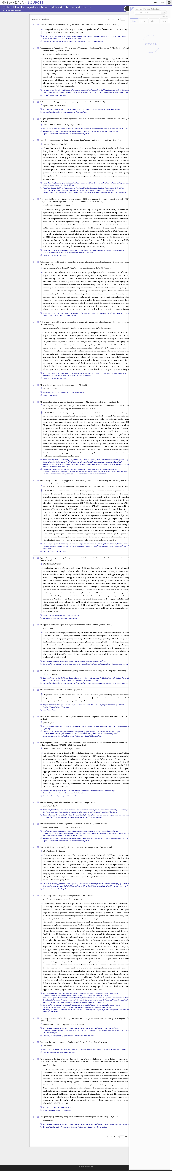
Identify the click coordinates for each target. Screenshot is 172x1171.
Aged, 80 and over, (58, 313)
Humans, (100, 313)
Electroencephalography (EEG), (71, 460)
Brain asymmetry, (54, 460)
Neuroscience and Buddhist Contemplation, (100, 190)
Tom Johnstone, (82, 486)
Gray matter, (98, 183)
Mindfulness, (82, 462)
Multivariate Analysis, (124, 313)
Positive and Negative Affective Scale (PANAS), (116, 464)
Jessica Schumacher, (81, 405)
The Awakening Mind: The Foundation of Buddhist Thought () (67, 802)
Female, (93, 313)
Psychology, (57, 680)
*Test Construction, (98, 791)
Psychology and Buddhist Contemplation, (57, 1009)
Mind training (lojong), (126, 810)
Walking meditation (92, 680)
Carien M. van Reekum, (52, 268)
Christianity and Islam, (51, 392)
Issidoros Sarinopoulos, (66, 486)
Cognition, (74, 884)
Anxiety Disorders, (61, 544)
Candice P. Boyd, (61, 54)
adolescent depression (121, 92)
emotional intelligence (50, 1032)
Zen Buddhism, (92, 188)
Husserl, (72, 1000)
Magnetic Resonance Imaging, (60, 546)
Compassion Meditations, (76, 817)
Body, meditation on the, (51, 678)
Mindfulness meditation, (100, 128)
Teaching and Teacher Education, (101, 92)
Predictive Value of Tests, (93, 546)
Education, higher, (80, 833)
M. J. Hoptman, (49, 851)
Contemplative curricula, (91, 831)
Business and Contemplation (84, 1035)
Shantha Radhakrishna (52, 564)
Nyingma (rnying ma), (50, 38)
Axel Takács (47, 1046)
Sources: (6, 10)
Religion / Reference (62, 707)
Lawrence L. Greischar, (86, 268)
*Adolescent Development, (52, 791)
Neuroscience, (128, 183)
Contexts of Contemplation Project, (54, 664)
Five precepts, (92, 833)
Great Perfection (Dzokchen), (123, 998)
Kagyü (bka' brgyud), (120, 36)
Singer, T (69, 205)
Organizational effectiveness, (98, 1030)
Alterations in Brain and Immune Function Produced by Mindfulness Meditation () (79, 402)
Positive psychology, (99, 109)
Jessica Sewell (73, 54)
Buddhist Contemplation (96, 41)
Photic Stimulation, (49, 315)
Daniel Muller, (111, 405)
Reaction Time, (62, 315)
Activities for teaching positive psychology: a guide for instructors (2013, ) (72, 101)
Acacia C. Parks (60, 105)
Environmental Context (63, 1110)
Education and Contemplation (77, 112)
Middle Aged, (112, 313)
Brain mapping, (53, 884)
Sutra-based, (63, 38)
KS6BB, (102, 678)
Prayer (81, 392)
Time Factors (71, 315)
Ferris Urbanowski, (50, 408)
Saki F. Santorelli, (125, 405)
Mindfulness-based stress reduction (55, 466)
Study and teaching (113, 109)
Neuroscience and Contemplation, (80, 192)
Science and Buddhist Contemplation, (55, 192)
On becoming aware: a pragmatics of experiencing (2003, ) (66, 895)
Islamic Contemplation (50, 395)
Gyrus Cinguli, (128, 544)
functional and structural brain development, (109, 250)
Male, (105, 313)
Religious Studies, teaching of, (61, 835)
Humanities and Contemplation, (93, 838)
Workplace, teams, (123, 1030)
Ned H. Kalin (123, 486)
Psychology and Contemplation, (100, 664)
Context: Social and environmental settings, (76, 109)
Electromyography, (76, 313)
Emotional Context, (49, 1110)
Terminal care (128, 1124)
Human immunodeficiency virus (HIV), (115, 460)
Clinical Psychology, (129, 90)
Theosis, (114, 1049)
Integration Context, (49, 618)
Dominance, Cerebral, (96, 884)
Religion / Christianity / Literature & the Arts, (86, 705)
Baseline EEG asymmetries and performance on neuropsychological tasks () (76, 847)
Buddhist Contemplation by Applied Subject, (72, 188)
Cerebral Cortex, (64, 884)
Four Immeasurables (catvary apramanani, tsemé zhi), (110, 815)
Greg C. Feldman (76, 125)
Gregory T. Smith (73, 748)
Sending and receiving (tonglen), (54, 812)
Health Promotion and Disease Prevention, (58, 92)
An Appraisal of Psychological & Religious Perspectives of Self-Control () (76, 624)
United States (77, 38)
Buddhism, (59, 183)
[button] (169, 2)
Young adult (47, 548)
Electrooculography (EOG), (92, 460)
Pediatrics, (76, 92)
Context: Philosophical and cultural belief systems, (75, 36)
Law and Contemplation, (110, 131)
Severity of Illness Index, (122, 546)
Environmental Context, (51, 131)
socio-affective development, (68, 252)
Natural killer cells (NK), (82, 464)
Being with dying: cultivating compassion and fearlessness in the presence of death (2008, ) (79, 1116)
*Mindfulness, (86, 791)
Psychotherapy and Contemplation (54, 95)
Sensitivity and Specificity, (97, 886)
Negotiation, (114, 128)
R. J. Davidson (61, 851)
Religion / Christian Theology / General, (57, 705)
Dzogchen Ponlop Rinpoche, (103, 36)
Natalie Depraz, (49, 899)
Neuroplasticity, (116, 183)
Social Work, (85, 92)
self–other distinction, (50, 252)
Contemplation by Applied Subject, (54, 112)
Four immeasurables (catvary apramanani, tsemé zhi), (98, 810)
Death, (106, 1124)
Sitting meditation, (78, 680)
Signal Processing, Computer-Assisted (119, 886)
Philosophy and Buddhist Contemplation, (98, 1007)
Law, (75, 128)
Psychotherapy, (66, 680)
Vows (115, 812)
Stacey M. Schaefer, (69, 268)
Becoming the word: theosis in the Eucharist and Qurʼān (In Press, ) (73, 1042)
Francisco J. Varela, (63, 899)
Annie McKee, (48, 1024)
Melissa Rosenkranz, (97, 405)
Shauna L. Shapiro (50, 674)
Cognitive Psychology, (85, 993)
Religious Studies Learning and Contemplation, (120, 838)
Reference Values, (81, 886)
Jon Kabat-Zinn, (66, 405)
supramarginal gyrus (86, 252)
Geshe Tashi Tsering (51, 806)
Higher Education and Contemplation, (55, 134)
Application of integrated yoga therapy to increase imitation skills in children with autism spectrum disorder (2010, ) (86, 559)
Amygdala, (51, 544)
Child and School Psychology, (111, 90)
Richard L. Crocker (50, 388)
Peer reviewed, (92, 1049)
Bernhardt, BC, (59, 205)
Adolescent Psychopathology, (90, 90)
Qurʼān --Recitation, (104, 1049)
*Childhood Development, (71, 791)
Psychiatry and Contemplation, (77, 469)
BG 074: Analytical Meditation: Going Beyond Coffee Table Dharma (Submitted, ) (79, 24)
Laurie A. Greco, (49, 748)
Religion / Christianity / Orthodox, (114, 705)
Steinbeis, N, (48, 205)
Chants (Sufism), (49, 1049)
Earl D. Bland (48, 628)
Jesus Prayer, (47, 710)
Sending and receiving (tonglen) (93, 1002)
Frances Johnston (77, 1024)
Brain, (45, 460)
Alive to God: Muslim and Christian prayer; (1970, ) (63, 385)
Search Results (16, 10)
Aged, (49, 313)
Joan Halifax (48, 1120)
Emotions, (87, 313)
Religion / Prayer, (49, 707)
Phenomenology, (124, 726)
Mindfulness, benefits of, (113, 462)
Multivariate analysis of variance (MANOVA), (58, 464)
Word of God (121, 1049)
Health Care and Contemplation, (117, 471)
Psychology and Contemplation (67, 618)
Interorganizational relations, (53, 1030)
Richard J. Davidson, (51, 405)
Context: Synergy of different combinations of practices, (62, 998)
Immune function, (49, 462)
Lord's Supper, (81, 1049)
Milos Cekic (63, 144)
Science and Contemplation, (101, 192)
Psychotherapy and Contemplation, (94, 471)
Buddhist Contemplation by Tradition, (111, 188)
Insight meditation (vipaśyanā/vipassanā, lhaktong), (115, 833)
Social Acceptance (80, 793)
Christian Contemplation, (51, 1052)
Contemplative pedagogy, (52, 109)
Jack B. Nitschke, (49, 486)
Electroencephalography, (113, 884)
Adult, (45, 313)
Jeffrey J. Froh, (48, 105)
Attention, (51, 183)
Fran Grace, (65, 827)
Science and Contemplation (96, 474)
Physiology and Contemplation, (76, 474)
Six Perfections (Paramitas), (99, 812)
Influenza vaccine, (62, 462)
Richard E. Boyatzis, (62, 1024)
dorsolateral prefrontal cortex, (61, 250)
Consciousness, (114, 993)
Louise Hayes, (48, 54)
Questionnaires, (107, 546)
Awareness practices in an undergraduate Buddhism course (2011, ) (73, 823)
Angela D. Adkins (49, 1065)
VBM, (61, 185)
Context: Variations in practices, (93, 998)
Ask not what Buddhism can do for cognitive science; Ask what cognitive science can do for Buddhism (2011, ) (88, 717)
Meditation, (88, 128)
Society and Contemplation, (92, 131)
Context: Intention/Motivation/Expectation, (58, 661)
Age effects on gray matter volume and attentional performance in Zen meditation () (80, 140)
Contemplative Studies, (75, 831)
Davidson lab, (75, 373)
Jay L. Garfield (48, 722)
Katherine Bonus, (79, 408)
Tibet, (70, 38)
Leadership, (73, 1030)
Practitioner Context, (49, 188)
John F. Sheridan (92, 408)
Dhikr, (74, 1049)
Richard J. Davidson (103, 268)
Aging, (45, 183)
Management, (82, 1030)
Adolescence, (75, 90)
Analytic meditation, (50, 36)
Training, (46, 185)
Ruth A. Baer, (61, 748)
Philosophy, (69, 1002)
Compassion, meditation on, (69, 810)
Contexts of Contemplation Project (54, 255)
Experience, (109, 998)
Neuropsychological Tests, (66, 886)
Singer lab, (47, 250)
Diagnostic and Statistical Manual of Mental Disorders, (97, 544)
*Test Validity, (110, 791)
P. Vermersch (77, 899)
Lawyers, (80, 128)
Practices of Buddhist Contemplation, (74, 41)
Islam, (77, 392)
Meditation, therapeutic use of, (124, 678)
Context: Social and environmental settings (64, 615)
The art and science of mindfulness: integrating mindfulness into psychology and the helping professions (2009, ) (88, 670)
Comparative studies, (67, 392)
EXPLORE (159, 3)
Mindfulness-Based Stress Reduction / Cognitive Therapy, (62, 471)
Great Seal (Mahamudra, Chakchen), (56, 1000)
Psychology (47, 728)
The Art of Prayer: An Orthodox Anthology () (61, 689)
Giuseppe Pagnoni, (50, 144)
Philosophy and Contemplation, (72, 1007)
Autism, (45, 615)
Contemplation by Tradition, (52, 41)
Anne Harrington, (65, 408)
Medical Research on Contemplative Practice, (103, 469)
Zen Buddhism (69, 185)
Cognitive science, (57, 726)
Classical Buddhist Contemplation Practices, (58, 815)
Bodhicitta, (47, 810)
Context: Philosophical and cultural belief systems (90, 661)
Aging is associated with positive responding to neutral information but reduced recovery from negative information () (87, 263)
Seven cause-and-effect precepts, (77, 812)
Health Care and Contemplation (122, 683)
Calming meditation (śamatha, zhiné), (64, 993)
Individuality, (47, 886)
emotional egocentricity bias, (82, 250)
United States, (54, 185)
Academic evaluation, (50, 831)
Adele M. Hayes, (63, 125)
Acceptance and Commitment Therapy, (56, 90)
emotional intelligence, (112, 1028)
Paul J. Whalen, (95, 486)
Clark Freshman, (49, 125)
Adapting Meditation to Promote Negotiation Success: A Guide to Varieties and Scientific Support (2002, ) (86, 119)
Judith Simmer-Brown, (52, 827)
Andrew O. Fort (76, 827)
